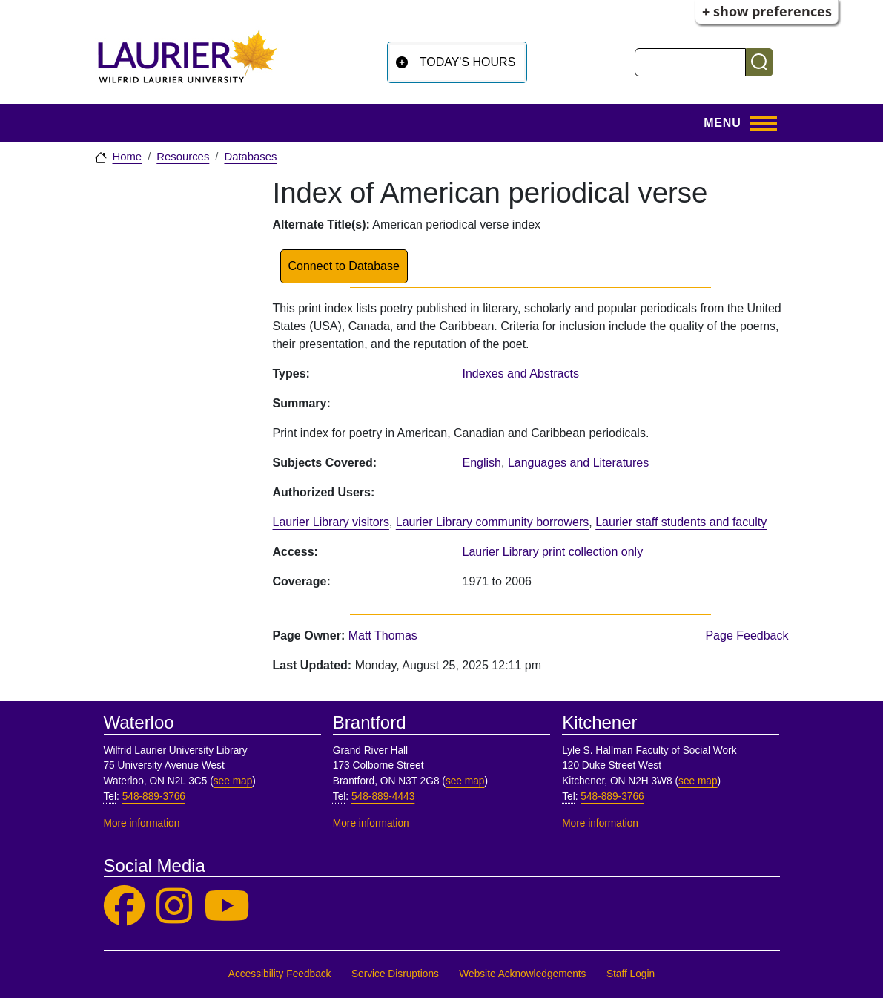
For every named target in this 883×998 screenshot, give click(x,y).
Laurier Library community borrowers (492, 522)
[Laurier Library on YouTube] (227, 906)
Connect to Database (344, 266)
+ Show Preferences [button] (767, 11)
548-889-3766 (153, 796)
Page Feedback (746, 635)
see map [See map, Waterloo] (233, 781)
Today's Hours (468, 62)
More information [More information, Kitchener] (600, 823)
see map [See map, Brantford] (465, 781)
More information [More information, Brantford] (371, 823)
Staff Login (630, 973)
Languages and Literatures (578, 462)
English (482, 462)
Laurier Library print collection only (553, 551)
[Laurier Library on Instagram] (174, 906)
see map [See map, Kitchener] (698, 781)
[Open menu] (735, 123)
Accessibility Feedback (279, 973)
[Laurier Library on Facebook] (124, 906)
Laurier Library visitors (331, 522)
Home (127, 156)
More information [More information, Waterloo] (142, 823)
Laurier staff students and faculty (681, 522)
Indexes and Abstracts (521, 373)
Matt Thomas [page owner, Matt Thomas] (382, 635)
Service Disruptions (395, 973)
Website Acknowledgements (522, 973)
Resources (182, 156)
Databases (250, 156)
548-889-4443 (382, 796)
